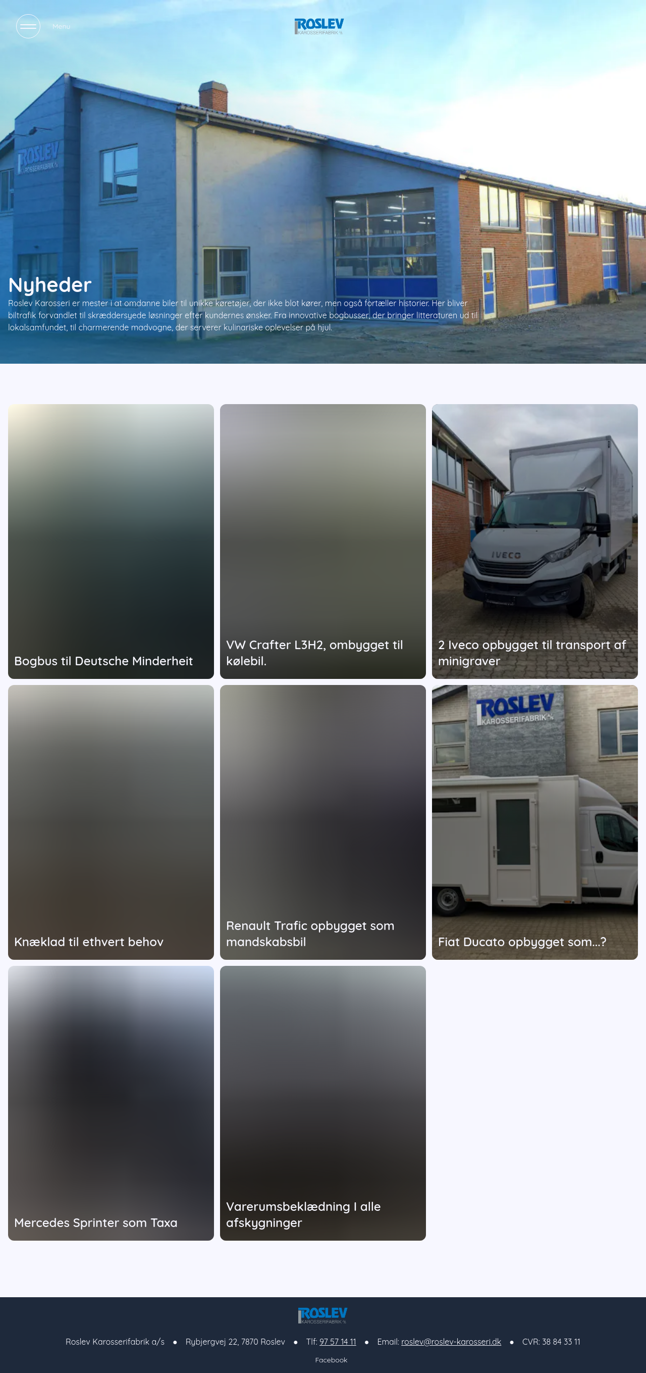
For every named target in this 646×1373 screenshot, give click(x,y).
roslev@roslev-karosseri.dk (451, 1342)
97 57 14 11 (337, 1342)
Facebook (322, 1360)
